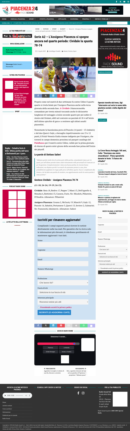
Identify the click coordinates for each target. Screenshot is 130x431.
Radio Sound (6, 1)
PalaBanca (39, 142)
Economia (74, 19)
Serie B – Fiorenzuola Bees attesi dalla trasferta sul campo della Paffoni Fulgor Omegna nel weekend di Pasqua (18, 163)
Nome (40, 240)
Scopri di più (103, 406)
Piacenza (50, 347)
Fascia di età (43, 288)
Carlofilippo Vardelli (54, 51)
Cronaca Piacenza (18, 19)
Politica (85, 19)
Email (40, 259)
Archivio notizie (7, 405)
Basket (66, 51)
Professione (42, 278)
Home (4, 19)
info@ (107, 404)
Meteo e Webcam (101, 19)
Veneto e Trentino (66, 351)
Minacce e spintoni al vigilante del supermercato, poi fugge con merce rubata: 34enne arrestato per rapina (112, 200)
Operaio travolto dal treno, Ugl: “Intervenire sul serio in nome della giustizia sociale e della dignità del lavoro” (21, 85)
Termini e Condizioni (25, 429)
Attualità (62, 19)
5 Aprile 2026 (104, 113)
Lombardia (66, 347)
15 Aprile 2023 (41, 51)
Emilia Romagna (50, 351)
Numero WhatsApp (45, 269)
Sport (31, 19)
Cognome (41, 250)
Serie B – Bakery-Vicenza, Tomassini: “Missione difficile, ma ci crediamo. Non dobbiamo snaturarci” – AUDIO (18, 169)
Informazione (6, 412)
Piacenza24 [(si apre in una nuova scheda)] (9, 66)
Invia (24, 52)
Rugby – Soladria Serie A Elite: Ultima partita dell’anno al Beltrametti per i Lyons (17, 151)
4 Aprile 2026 (104, 190)
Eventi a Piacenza (47, 19)
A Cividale (65, 108)
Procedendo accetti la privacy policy (56, 307)
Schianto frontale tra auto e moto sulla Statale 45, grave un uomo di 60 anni (110, 186)
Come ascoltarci (7, 409)
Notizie (46, 29)
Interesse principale (46, 297)
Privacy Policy (16, 429)
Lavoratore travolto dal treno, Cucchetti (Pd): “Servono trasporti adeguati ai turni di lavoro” (112, 173)
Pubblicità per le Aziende (10, 415)
